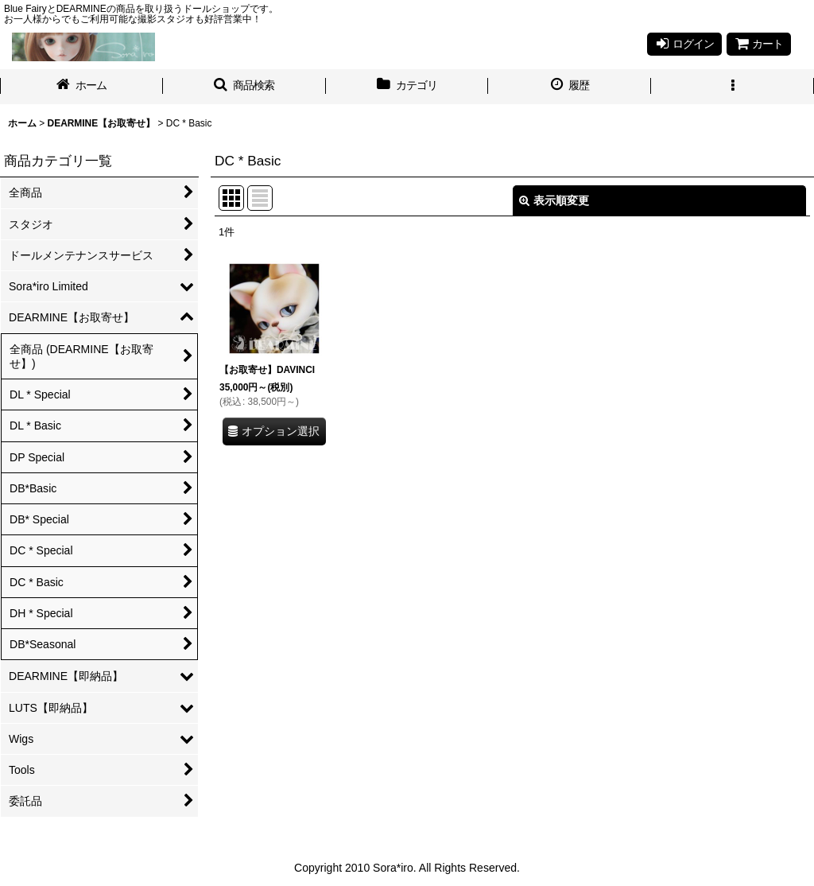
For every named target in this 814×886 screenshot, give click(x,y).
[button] (244, 86)
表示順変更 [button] (554, 200)
